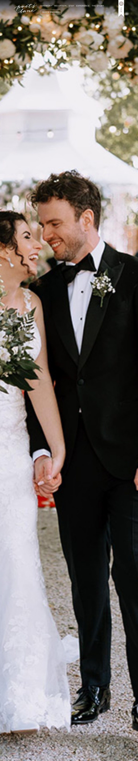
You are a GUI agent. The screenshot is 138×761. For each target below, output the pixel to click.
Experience (83, 5)
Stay (71, 5)
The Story (98, 5)
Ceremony (46, 5)
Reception (60, 5)
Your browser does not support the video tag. (69, 380)
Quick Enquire (51, 12)
